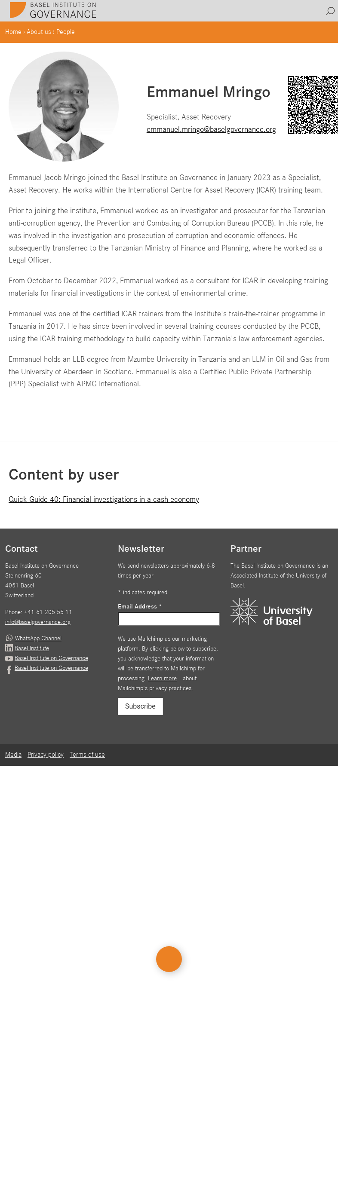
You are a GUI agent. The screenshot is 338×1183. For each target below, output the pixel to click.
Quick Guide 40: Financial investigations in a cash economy (104, 499)
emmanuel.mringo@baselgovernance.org (211, 129)
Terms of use (87, 755)
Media (13, 755)
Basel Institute (32, 648)
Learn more (162, 678)
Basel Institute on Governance (51, 658)
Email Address (140, 606)
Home (13, 32)
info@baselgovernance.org (38, 622)
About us (39, 32)
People (65, 32)
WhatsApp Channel (38, 638)
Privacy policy (46, 755)
